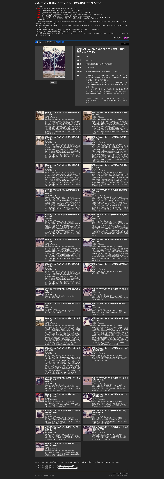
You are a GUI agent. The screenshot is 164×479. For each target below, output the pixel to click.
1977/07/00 (89, 60)
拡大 (53, 83)
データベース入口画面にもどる (68, 468)
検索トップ (39, 42)
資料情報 (49, 42)
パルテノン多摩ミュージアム (120, 473)
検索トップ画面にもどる (65, 466)
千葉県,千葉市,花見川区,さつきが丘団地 (99, 64)
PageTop (127, 470)
